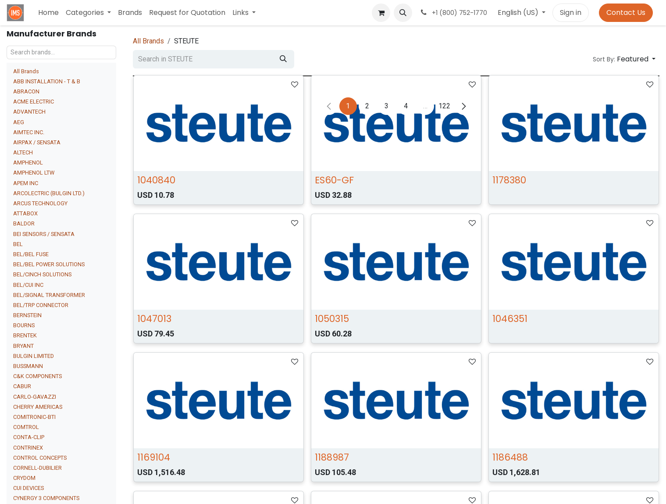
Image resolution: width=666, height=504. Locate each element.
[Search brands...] (61, 52)
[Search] (283, 59)
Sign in (570, 12)
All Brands (26, 71)
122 (444, 106)
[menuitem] (48, 12)
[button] (403, 13)
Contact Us (625, 12)
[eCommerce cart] (381, 13)
